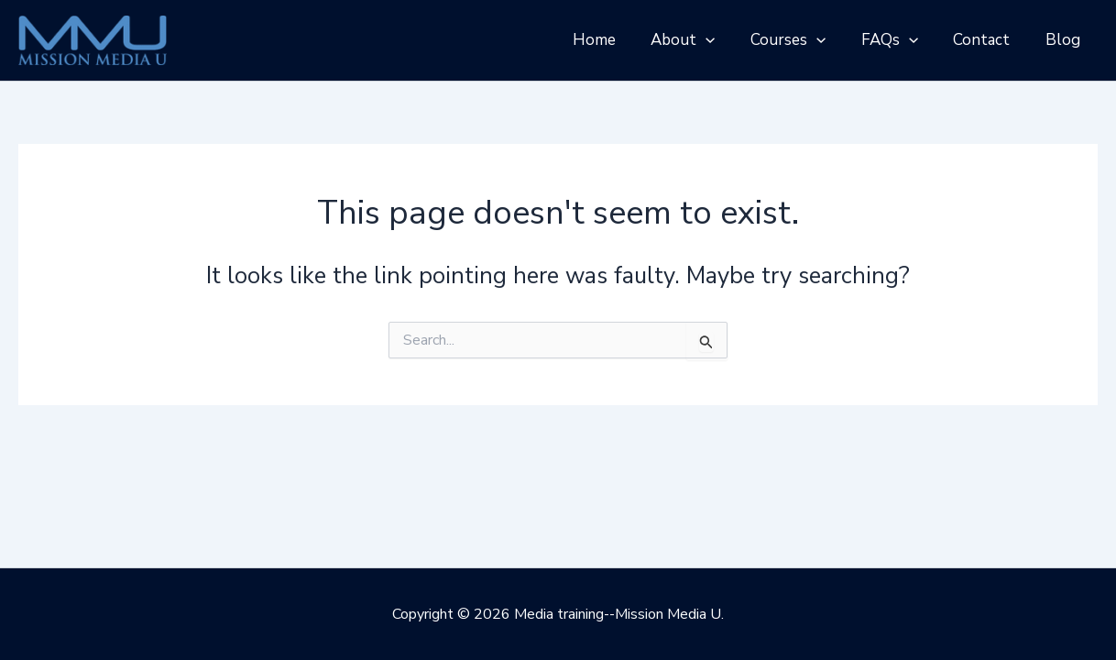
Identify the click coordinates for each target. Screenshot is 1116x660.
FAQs (899, 40)
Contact (987, 39)
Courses (802, 40)
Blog (1064, 39)
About (701, 40)
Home (616, 39)
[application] (724, 40)
